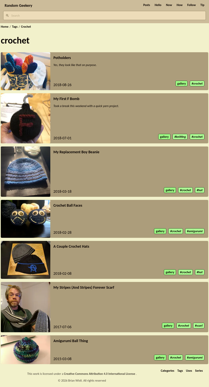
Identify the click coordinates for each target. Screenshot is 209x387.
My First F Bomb (66, 98)
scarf (199, 325)
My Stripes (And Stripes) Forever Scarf (83, 287)
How (180, 5)
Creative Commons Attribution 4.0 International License (100, 374)
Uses (189, 370)
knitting (181, 137)
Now (169, 5)
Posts (146, 5)
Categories (167, 370)
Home (5, 26)
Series (199, 370)
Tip (202, 5)
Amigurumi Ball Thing (70, 340)
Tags (15, 26)
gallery (181, 83)
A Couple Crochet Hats (71, 246)
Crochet (26, 26)
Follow (191, 5)
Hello (158, 5)
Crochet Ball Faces (67, 205)
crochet (198, 83)
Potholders (62, 57)
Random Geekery (18, 5)
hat (200, 190)
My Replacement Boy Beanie (76, 152)
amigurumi (195, 231)
